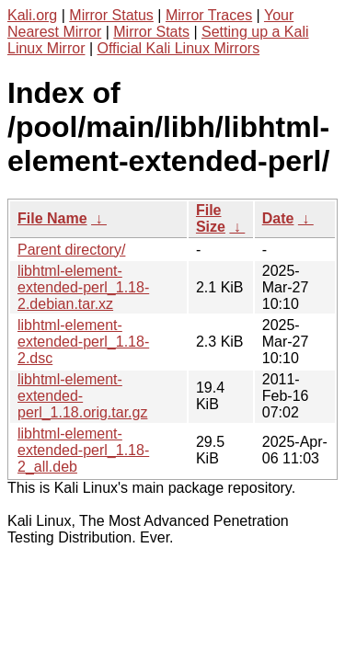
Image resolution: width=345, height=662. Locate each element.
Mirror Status (111, 15)
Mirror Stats (151, 32)
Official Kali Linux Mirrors (179, 48)
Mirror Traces (209, 15)
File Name (52, 218)
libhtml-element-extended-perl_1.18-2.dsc (83, 341)
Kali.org (32, 15)
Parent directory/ (71, 249)
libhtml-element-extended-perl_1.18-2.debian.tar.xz (83, 287)
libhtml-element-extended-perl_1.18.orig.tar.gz (82, 395)
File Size (210, 218)
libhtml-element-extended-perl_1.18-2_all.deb (83, 450)
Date (278, 218)
